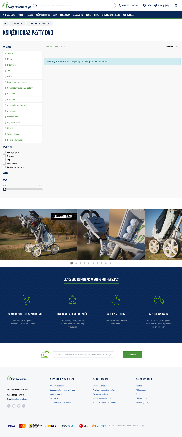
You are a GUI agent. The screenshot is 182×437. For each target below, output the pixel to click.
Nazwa (49, 47)
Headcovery (12, 117)
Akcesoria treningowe (17, 105)
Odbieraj (132, 355)
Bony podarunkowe (15, 140)
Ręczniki (11, 94)
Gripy (9, 76)
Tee (8, 70)
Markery (11, 59)
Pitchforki (11, 65)
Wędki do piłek (13, 122)
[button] (71, 263)
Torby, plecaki (13, 134)
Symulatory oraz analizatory (20, 88)
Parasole (11, 99)
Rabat (62, 47)
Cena (56, 47)
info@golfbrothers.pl (20, 399)
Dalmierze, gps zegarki (17, 82)
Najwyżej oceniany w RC (125, 426)
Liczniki (10, 128)
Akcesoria (8, 53)
